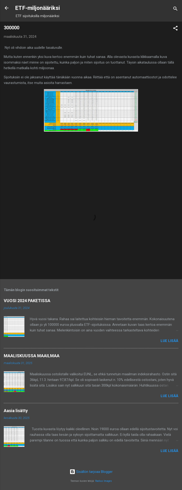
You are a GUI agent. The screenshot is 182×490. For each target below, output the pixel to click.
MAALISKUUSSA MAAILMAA (31, 355)
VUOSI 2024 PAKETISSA (27, 300)
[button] (175, 29)
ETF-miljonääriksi (37, 8)
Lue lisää (169, 341)
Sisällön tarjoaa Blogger (91, 472)
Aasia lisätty (16, 410)
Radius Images (103, 480)
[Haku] (175, 9)
